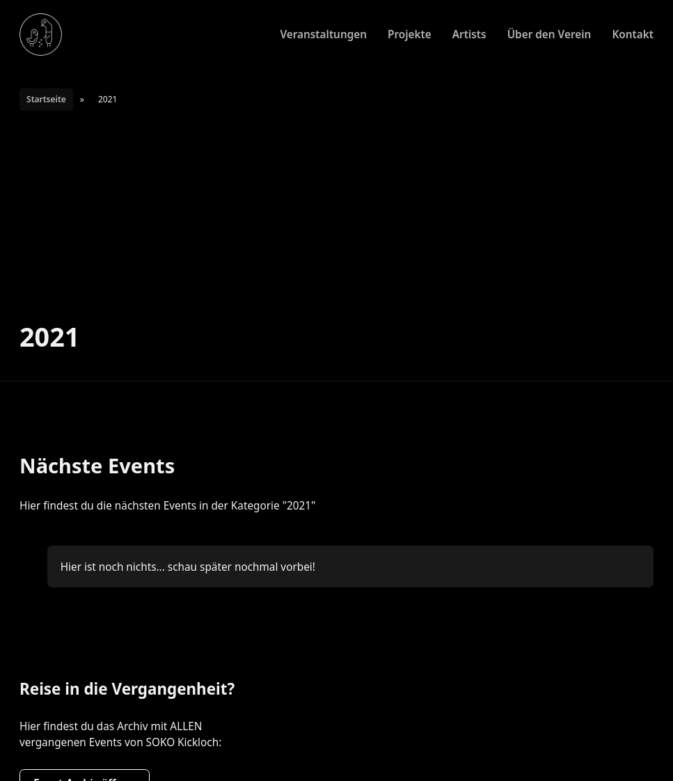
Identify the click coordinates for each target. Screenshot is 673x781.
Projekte (409, 34)
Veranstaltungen (323, 34)
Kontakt (633, 34)
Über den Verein (549, 34)
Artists (469, 34)
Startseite (46, 99)
